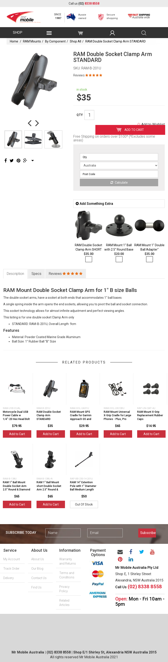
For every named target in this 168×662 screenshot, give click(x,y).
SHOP (17, 32)
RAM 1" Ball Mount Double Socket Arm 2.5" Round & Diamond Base (16, 488)
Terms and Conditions (66, 575)
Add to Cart (130, 130)
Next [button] (37, 122)
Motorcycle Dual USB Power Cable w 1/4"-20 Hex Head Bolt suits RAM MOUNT (16, 417)
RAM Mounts (32, 41)
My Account (11, 559)
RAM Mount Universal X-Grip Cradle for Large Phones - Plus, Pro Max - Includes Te (117, 417)
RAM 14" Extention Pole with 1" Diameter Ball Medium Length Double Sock (83, 488)
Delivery (8, 578)
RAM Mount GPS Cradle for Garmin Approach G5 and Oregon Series (80, 417)
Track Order (11, 568)
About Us (37, 559)
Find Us (36, 587)
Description (15, 274)
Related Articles (64, 603)
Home (14, 41)
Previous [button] (29, 122)
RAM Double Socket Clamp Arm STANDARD (115, 41)
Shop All (75, 41)
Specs (36, 274)
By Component (55, 41)
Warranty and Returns (67, 561)
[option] (33, 81)
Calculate (119, 182)
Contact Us (39, 578)
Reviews (87, 75)
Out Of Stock (84, 504)
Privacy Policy (64, 589)
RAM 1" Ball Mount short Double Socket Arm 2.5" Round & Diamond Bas (49, 488)
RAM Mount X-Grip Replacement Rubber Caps (150, 415)
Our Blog (37, 568)
